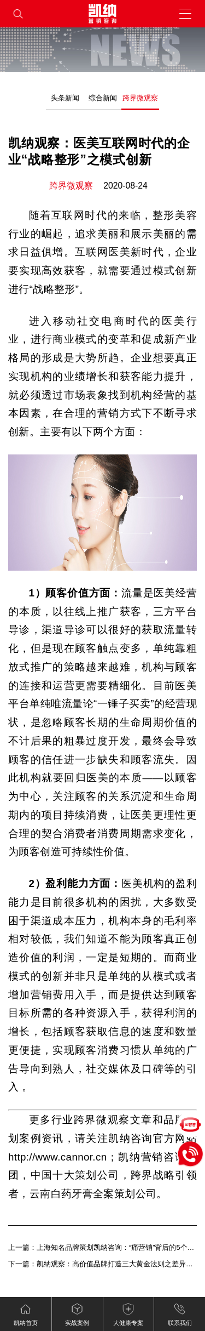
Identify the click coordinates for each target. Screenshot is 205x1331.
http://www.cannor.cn (57, 1157)
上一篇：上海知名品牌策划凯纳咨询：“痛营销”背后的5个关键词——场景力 (102, 1247)
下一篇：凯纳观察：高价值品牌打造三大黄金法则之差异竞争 (102, 1264)
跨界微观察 (140, 98)
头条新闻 (65, 98)
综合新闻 (103, 98)
